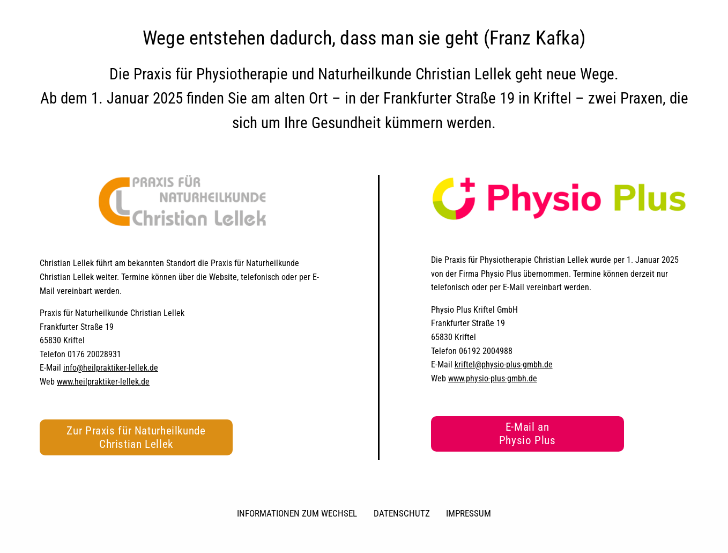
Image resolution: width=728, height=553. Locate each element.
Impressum (468, 513)
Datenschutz (402, 513)
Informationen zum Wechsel (297, 513)
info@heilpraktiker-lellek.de (110, 368)
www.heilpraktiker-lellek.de (103, 382)
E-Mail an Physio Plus (527, 434)
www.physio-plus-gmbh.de (492, 378)
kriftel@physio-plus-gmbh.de (504, 364)
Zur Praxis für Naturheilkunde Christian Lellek (135, 437)
